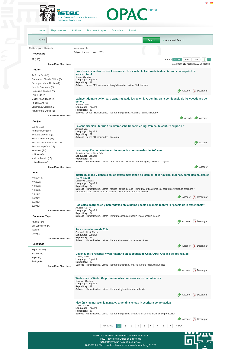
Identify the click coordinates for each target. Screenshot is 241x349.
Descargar (202, 90)
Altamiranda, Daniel (43, 111)
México (113, 189)
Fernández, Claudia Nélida (47, 79)
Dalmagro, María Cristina (46, 83)
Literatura (115, 137)
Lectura (130, 85)
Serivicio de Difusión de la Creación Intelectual (120, 335)
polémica (38, 154)
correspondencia (136, 289)
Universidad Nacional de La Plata (120, 342)
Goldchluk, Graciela (43, 91)
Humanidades (41, 130)
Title (187, 59)
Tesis (36, 229)
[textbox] (94, 40)
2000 (36, 206)
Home (42, 30)
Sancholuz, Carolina (43, 107)
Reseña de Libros (43, 138)
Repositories (58, 30)
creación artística (156, 265)
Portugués (38, 261)
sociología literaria (116, 85)
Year (195, 59)
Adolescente (142, 85)
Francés (37, 253)
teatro (121, 161)
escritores (39, 150)
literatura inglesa (118, 289)
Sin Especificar (41, 225)
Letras (89, 85)
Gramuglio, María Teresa (87, 232)
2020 (36, 198)
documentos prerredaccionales (133, 191)
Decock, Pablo (82, 256)
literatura (139, 189)
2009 (36, 186)
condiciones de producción (162, 313)
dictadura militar (139, 313)
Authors (76, 30)
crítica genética (153, 189)
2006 (36, 190)
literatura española (43, 146)
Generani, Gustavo (84, 281)
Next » (179, 325)
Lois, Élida (38, 95)
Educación (99, 85)
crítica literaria (41, 162)
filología (130, 161)
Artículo (38, 222)
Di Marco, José (82, 305)
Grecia (113, 161)
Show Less (65, 64)
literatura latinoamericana (47, 142)
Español (39, 249)
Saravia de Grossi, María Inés (89, 153)
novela (133, 240)
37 (36, 59)
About (132, 30)
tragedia (165, 161)
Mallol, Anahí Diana (43, 99)
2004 (36, 194)
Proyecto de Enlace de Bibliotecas (120, 339)
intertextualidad (83, 191)
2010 (36, 182)
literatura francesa (119, 240)
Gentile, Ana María (43, 87)
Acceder (186, 90)
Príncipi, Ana (40, 103)
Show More (53, 64)
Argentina (135, 112)
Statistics (117, 30)
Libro (36, 233)
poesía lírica (136, 216)
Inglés (36, 257)
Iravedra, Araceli (83, 208)
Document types (96, 30)
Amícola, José (40, 75)
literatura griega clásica (147, 161)
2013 (36, 202)
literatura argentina (43, 134)
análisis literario (42, 158)
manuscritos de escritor (104, 191)
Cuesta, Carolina (83, 77)
